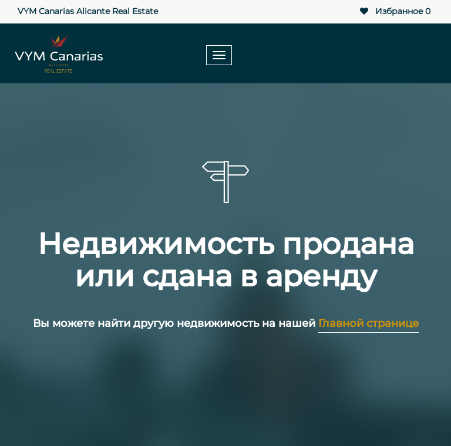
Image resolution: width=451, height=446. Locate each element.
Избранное (394, 11)
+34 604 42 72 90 (391, 36)
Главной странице (368, 323)
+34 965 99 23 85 (290, 36)
